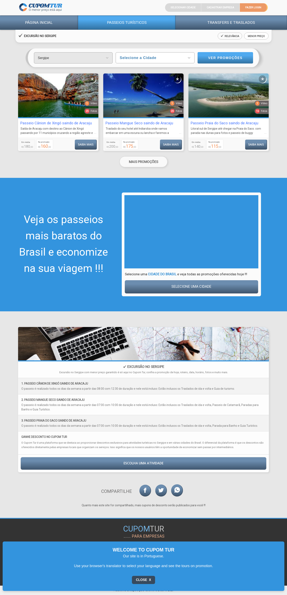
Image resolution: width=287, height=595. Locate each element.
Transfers (231, 22)
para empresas (148, 536)
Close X (143, 580)
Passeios (127, 22)
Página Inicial (39, 22)
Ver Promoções (225, 58)
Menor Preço (256, 36)
